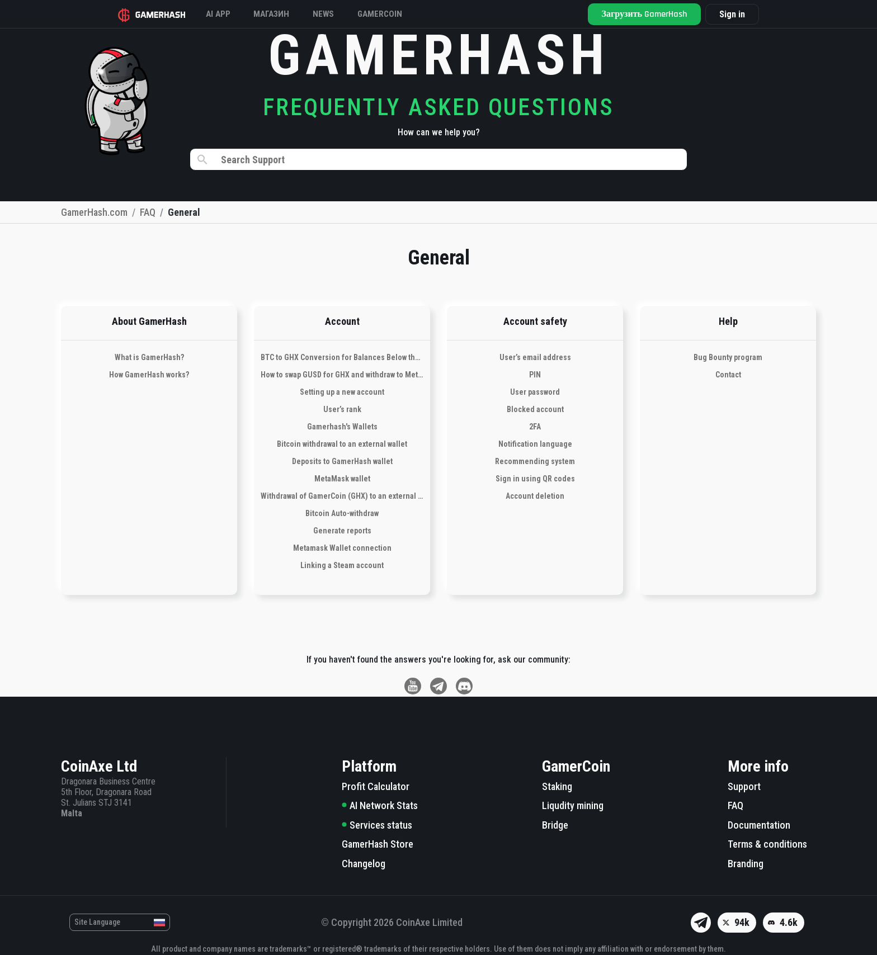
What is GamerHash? (149, 357)
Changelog (363, 863)
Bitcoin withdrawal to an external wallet (342, 443)
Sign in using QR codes (535, 478)
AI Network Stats (380, 805)
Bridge (555, 825)
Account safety (535, 321)
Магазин (285, 13)
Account (342, 321)
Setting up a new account (342, 391)
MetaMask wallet (342, 478)
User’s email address (535, 357)
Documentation (759, 825)
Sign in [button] (725, 14)
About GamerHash (149, 321)
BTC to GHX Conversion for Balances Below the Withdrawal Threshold (342, 357)
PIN (535, 374)
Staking (557, 786)
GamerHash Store (377, 844)
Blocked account (535, 409)
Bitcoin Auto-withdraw (342, 513)
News (342, 13)
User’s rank (342, 409)
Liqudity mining (572, 805)
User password (535, 391)
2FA (535, 426)
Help (728, 321)
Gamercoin (403, 13)
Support (744, 786)
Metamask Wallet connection (342, 547)
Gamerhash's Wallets (342, 426)
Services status (377, 825)
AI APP (227, 13)
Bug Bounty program (728, 357)
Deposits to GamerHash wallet (342, 461)
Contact (728, 374)
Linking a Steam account (342, 565)
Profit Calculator (375, 786)
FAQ (735, 805)
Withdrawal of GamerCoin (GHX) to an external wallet (342, 495)
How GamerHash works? (149, 374)
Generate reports (342, 530)
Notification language (535, 443)
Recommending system (535, 461)
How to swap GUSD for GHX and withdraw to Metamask (342, 374)
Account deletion (535, 495)
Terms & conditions (767, 844)
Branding (745, 863)
